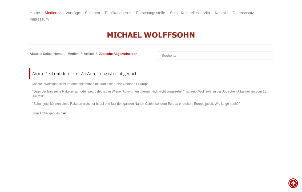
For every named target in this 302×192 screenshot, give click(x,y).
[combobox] (215, 55)
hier (63, 113)
